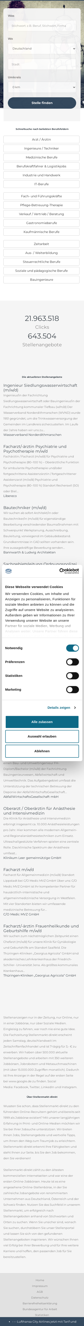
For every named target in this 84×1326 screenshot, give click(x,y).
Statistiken (42, 1315)
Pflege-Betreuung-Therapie (41, 205)
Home (40, 1280)
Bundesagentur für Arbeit (40, 1309)
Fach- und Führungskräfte (41, 196)
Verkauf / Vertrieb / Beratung (41, 214)
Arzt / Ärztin (41, 139)
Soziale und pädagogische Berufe (41, 271)
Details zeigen (58, 707)
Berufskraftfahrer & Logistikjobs (41, 166)
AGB (40, 1291)
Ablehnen (42, 751)
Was (11, 15)
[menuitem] (41, 139)
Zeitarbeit (41, 244)
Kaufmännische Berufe (41, 232)
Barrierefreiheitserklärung (40, 1303)
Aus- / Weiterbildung (41, 253)
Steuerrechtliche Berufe (41, 262)
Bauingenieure (41, 280)
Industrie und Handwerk (41, 175)
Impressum (40, 1286)
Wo (10, 38)
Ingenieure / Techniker (41, 148)
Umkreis (14, 77)
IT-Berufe (41, 184)
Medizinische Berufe (41, 157)
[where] (42, 64)
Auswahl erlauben (42, 736)
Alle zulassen (42, 722)
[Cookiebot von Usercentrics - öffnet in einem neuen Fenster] (60, 571)
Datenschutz (39, 1297)
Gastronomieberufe (41, 223)
